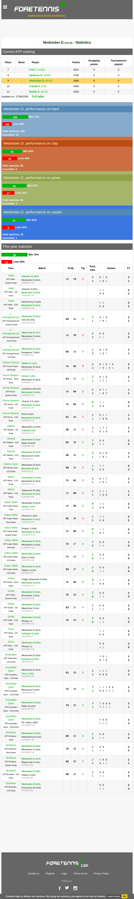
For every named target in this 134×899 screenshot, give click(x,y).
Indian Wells (11, 502)
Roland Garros (11, 362)
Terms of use (80, 873)
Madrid (11, 426)
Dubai (11, 578)
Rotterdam (11, 654)
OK (124, 896)
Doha (11, 629)
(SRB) (40, 75)
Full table (38, 96)
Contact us (33, 873)
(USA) (37, 69)
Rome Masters (11, 375)
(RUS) (40, 80)
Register (50, 873)
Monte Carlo (11, 464)
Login (64, 873)
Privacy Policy (101, 873)
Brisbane (11, 732)
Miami (11, 476)
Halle (11, 275)
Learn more (113, 896)
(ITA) (38, 86)
